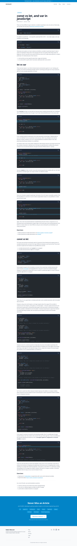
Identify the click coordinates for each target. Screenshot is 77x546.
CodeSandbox (27, 476)
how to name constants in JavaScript (34, 477)
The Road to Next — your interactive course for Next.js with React (38, 1)
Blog (60, 4)
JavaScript (20, 12)
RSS (29, 537)
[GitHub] (54, 529)
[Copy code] (58, 30)
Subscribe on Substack (38, 516)
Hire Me (55, 4)
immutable (25, 268)
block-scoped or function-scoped (44, 232)
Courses (69, 4)
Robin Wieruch (10, 530)
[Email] (58, 529)
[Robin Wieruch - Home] (8, 4)
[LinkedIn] (56, 529)
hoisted (39, 234)
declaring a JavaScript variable (37, 26)
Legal (29, 535)
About (64, 4)
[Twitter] (51, 529)
